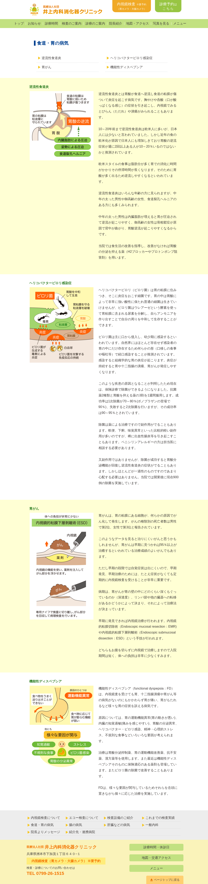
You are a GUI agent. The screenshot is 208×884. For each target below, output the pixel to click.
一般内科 (151, 825)
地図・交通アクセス (156, 857)
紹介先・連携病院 (82, 832)
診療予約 (168, 6)
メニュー (179, 23)
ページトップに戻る (167, 879)
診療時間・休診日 (156, 847)
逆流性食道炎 (51, 58)
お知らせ (34, 23)
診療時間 (51, 23)
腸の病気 (75, 825)
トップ (19, 23)
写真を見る (161, 23)
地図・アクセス (137, 23)
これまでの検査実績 (160, 817)
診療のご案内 (95, 23)
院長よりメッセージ (45, 832)
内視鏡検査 (131, 6)
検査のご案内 (71, 23)
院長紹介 (115, 23)
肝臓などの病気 (118, 825)
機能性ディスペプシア (126, 67)
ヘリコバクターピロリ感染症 (131, 58)
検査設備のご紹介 (120, 817)
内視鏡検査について (45, 817)
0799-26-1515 (50, 873)
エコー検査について (83, 817)
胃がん (46, 67)
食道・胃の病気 (42, 825)
